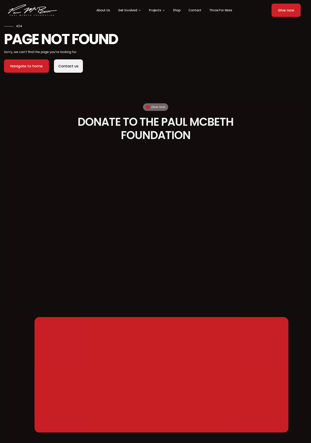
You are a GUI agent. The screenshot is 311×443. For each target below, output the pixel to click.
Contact (194, 10)
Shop (176, 10)
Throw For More (220, 10)
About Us (103, 10)
